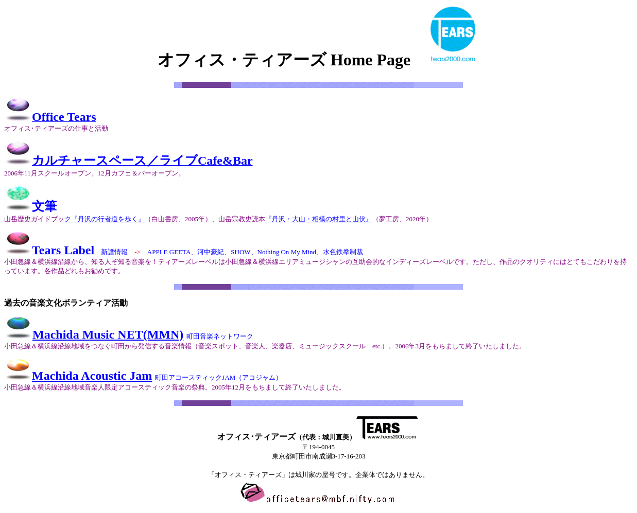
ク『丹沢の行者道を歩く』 (104, 219)
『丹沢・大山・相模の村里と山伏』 (318, 219)
